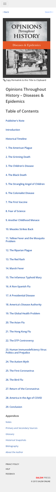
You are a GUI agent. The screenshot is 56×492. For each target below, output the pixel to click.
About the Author (14, 452)
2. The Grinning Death (18, 157)
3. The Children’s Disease (20, 166)
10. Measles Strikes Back (19, 229)
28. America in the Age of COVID (24, 397)
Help (8, 469)
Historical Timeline (16, 138)
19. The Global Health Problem (23, 313)
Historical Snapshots (16, 440)
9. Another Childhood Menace (22, 220)
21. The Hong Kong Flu (18, 331)
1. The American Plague (19, 147)
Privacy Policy (12, 464)
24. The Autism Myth (17, 361)
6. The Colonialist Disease (20, 193)
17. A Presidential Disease (20, 295)
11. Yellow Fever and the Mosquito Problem (25, 240)
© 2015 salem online (40, 481)
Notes (8, 422)
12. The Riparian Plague (19, 250)
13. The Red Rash (15, 259)
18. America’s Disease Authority (24, 304)
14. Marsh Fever (15, 268)
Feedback (10, 474)
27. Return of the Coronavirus (22, 388)
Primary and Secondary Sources (21, 428)
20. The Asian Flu (15, 322)
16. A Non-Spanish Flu (18, 286)
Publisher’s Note (15, 120)
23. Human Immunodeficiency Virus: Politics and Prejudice (26, 351)
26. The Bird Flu (14, 379)
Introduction (13, 129)
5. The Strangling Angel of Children (25, 184)
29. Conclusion (14, 407)
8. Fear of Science (15, 211)
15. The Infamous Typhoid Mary (24, 277)
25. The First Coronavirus (20, 370)
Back (6, 12)
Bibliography (12, 446)
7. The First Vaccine (16, 202)
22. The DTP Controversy (20, 340)
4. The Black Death (16, 175)
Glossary (10, 434)
